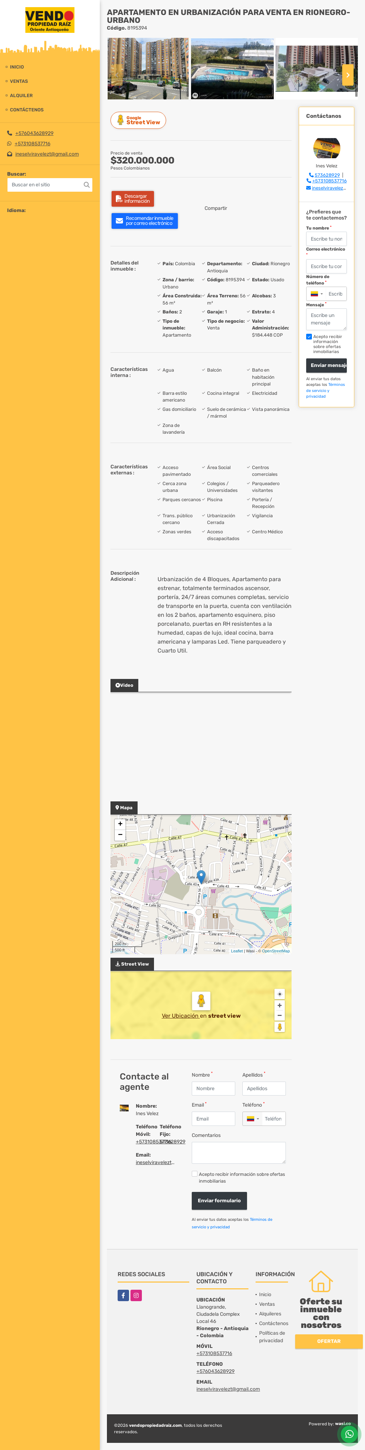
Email (199, 1104)
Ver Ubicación (181, 1015)
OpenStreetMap (276, 951)
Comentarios (206, 1135)
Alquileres (270, 1314)
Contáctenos (26, 109)
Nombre (202, 1074)
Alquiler (21, 95)
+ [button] (120, 824)
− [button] (120, 835)
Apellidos (254, 1074)
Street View (139, 120)
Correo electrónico (325, 251)
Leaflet (237, 951)
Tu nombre (318, 228)
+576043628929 (34, 133)
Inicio (17, 67)
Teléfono (253, 1104)
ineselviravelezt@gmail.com (47, 154)
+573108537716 (32, 144)
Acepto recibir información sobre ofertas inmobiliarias (242, 1178)
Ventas (19, 81)
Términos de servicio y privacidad (325, 390)
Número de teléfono (317, 280)
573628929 (172, 1142)
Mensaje (316, 304)
